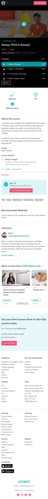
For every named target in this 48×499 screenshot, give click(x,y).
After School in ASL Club (33, 386)
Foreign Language (7, 367)
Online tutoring (6, 427)
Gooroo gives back (7, 452)
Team (3, 447)
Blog (3, 455)
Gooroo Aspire (30, 372)
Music (3, 399)
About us (4, 442)
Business (27, 362)
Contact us (28, 445)
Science (4, 375)
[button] (24, 24)
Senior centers (6, 435)
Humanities (5, 370)
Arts (2, 386)
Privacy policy (29, 490)
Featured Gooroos (31, 416)
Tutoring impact (6, 458)
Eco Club (28, 393)
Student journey (6, 424)
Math (3, 372)
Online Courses (6, 416)
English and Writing (8, 364)
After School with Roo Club (34, 388)
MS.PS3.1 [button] (18, 53)
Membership (5, 421)
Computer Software (31, 370)
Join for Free (9, 343)
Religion (4, 401)
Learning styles (6, 429)
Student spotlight (7, 445)
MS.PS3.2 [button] (26, 53)
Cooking (4, 388)
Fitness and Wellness (8, 391)
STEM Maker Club (32, 266)
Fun (2, 393)
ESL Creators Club (31, 396)
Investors (4, 450)
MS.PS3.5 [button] (33, 53)
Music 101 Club (30, 399)
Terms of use (19, 490)
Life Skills (4, 396)
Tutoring (4, 419)
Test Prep (4, 377)
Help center (29, 442)
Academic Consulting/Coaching (12, 362)
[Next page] (45, 288)
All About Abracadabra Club (34, 391)
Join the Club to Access (21, 190)
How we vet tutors (31, 419)
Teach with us (29, 421)
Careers (27, 364)
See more (5, 175)
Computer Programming (33, 367)
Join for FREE (40, 3)
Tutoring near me (7, 432)
